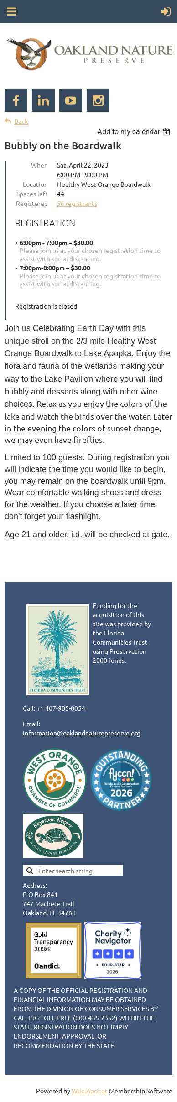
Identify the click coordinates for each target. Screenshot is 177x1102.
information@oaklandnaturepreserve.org (82, 733)
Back (21, 121)
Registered (32, 203)
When (39, 165)
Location (35, 184)
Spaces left (32, 193)
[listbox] (134, 131)
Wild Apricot (90, 1090)
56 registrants (77, 203)
